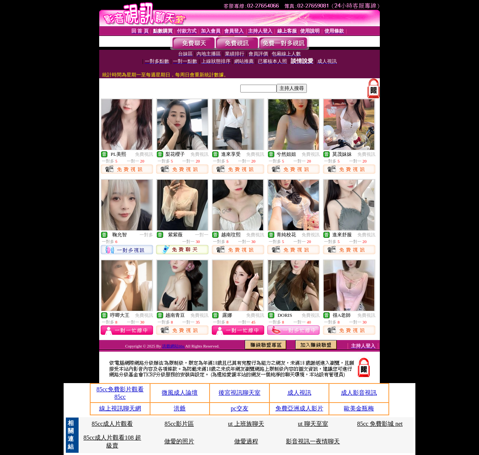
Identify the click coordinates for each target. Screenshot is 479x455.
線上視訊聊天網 (120, 408)
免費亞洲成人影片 (299, 408)
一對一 (201, 234)
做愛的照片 (179, 441)
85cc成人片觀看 (112, 424)
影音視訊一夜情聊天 (313, 441)
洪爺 (180, 408)
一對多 (146, 234)
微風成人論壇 (180, 392)
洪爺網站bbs (173, 346)
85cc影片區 (179, 424)
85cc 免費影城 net (380, 424)
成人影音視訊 (359, 392)
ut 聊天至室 (313, 424)
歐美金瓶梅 (359, 408)
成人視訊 (299, 392)
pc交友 (239, 408)
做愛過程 (246, 441)
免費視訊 (144, 154)
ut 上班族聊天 (246, 424)
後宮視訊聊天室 (239, 392)
